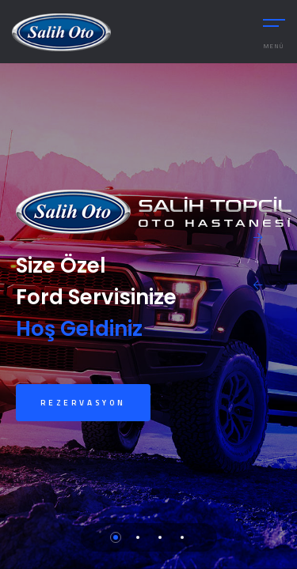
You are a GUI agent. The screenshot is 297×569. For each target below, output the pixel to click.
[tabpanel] (148, 316)
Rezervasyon (83, 403)
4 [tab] (182, 537)
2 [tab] (137, 537)
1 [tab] (115, 537)
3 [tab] (160, 537)
